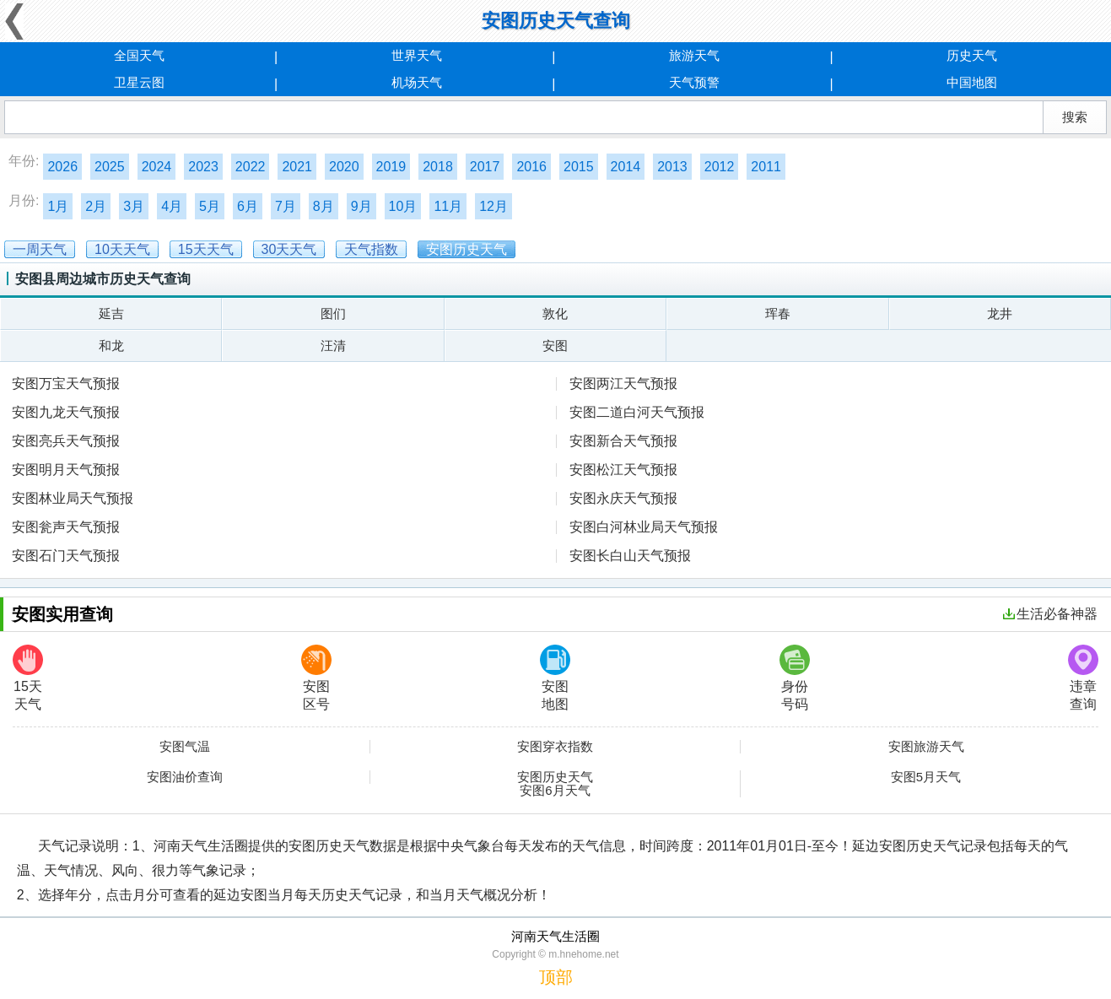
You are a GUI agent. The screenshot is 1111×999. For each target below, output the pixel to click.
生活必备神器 (1050, 614)
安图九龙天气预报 (66, 412)
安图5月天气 (926, 777)
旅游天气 (694, 55)
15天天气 (28, 678)
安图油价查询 (185, 777)
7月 (285, 206)
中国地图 (972, 82)
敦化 (555, 313)
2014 (626, 166)
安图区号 (316, 678)
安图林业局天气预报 (72, 498)
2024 (157, 166)
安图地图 (555, 678)
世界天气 (416, 55)
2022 (250, 166)
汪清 (333, 345)
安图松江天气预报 (623, 469)
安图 (555, 345)
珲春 (777, 313)
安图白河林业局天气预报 (643, 527)
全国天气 (139, 55)
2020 (344, 166)
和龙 (111, 345)
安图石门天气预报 (66, 555)
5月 (209, 206)
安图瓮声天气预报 (66, 527)
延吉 (111, 313)
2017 (485, 166)
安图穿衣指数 (555, 746)
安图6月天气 (555, 790)
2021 (297, 166)
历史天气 (972, 55)
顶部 (556, 977)
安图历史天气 (555, 777)
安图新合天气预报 (623, 441)
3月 (133, 206)
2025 (109, 166)
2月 (95, 206)
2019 (391, 166)
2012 (719, 166)
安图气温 (184, 746)
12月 (493, 206)
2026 (62, 166)
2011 (766, 166)
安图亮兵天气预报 (66, 441)
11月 (448, 206)
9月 (361, 206)
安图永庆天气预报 (623, 498)
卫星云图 (139, 82)
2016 (531, 166)
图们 (333, 313)
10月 (403, 206)
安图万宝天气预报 (66, 383)
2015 (579, 166)
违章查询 (1083, 678)
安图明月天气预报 (66, 469)
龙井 (999, 313)
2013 (672, 166)
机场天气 (416, 82)
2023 (203, 166)
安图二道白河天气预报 (636, 412)
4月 (171, 206)
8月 (323, 206)
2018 (438, 166)
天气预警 (694, 82)
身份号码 (794, 678)
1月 (57, 206)
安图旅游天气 (926, 746)
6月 (247, 206)
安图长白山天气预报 (630, 555)
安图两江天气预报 (623, 383)
